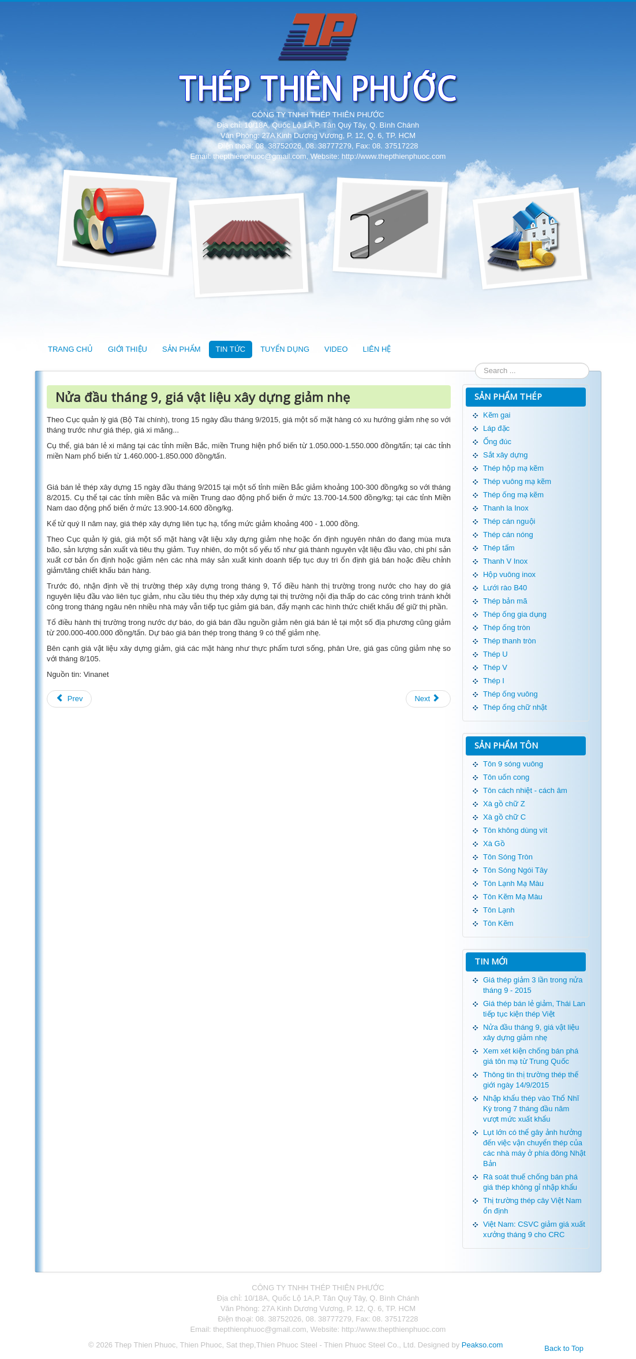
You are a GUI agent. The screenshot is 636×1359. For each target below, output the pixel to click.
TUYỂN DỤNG (284, 349)
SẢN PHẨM (181, 349)
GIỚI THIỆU (127, 349)
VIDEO (335, 349)
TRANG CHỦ (70, 349)
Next (427, 698)
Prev (69, 698)
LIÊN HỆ (377, 349)
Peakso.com (482, 1345)
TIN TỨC (231, 349)
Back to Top (563, 1348)
